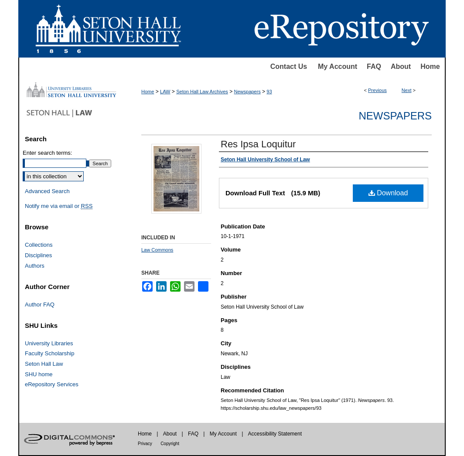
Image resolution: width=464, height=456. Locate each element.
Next (407, 90)
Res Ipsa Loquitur (258, 144)
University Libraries (49, 343)
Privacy (145, 443)
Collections (39, 245)
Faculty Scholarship (49, 353)
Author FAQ (40, 304)
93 (269, 91)
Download (388, 193)
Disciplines (38, 255)
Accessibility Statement (275, 434)
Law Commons (157, 249)
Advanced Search (47, 191)
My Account (337, 66)
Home (430, 66)
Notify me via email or (58, 206)
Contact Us (288, 66)
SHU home (39, 374)
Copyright (169, 443)
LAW (165, 91)
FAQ (374, 66)
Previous (377, 90)
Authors (34, 265)
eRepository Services (51, 384)
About (401, 66)
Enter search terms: (47, 153)
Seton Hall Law (44, 364)
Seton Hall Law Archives (202, 91)
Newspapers (247, 91)
